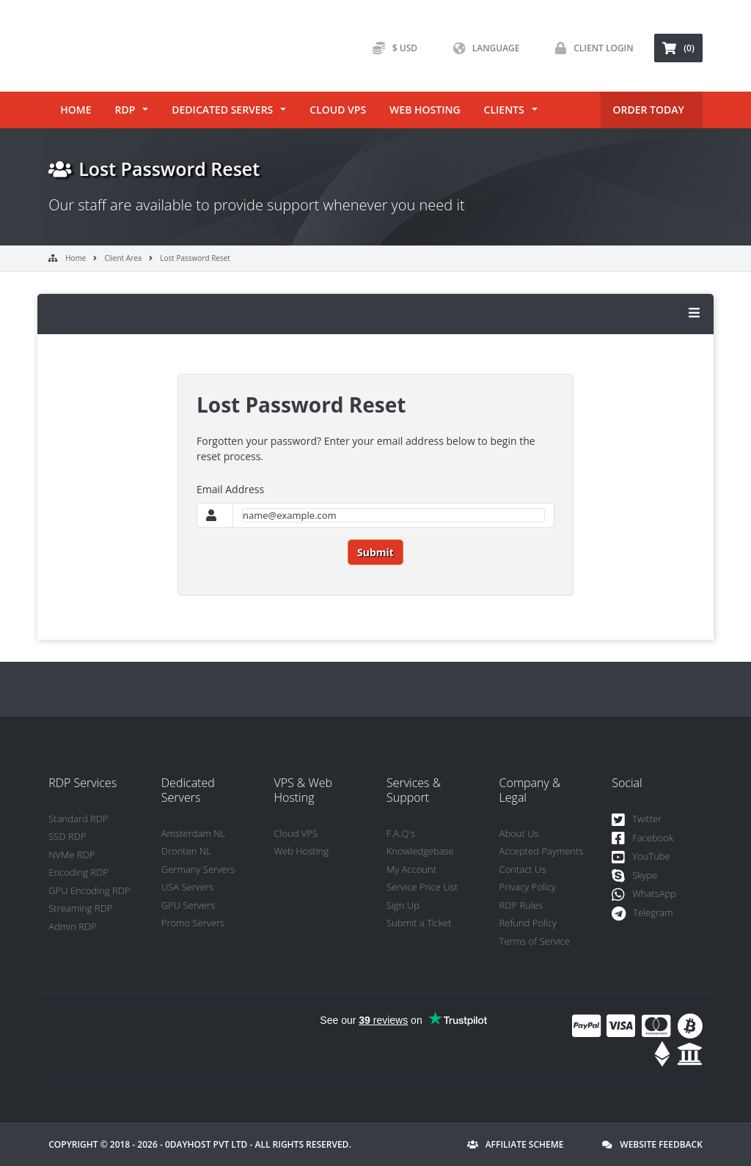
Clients (504, 110)
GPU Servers (188, 905)
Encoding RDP (78, 872)
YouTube (641, 857)
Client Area (123, 258)
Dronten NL (186, 850)
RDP (124, 110)
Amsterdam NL (193, 833)
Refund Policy (528, 922)
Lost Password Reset (195, 258)
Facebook (642, 838)
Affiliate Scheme (515, 1144)
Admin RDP (72, 926)
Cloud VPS (337, 110)
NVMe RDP (71, 854)
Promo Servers (192, 922)
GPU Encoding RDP (89, 890)
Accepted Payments (541, 850)
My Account (411, 869)
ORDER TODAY (648, 110)
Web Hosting (424, 110)
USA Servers (187, 886)
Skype (634, 876)
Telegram (642, 913)
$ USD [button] (391, 48)
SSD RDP (67, 836)
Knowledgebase (420, 850)
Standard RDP (78, 818)
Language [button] (483, 48)
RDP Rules (521, 905)
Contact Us (522, 869)
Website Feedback (652, 1144)
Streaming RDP (80, 908)
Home (75, 110)
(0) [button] (678, 48)
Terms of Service (534, 941)
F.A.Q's (401, 833)
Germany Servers (198, 869)
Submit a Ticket (419, 922)
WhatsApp (644, 894)
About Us (519, 833)
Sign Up (403, 905)
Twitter (637, 819)
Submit (375, 552)
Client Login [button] (591, 48)
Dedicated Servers (222, 110)
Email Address (230, 489)
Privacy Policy (527, 886)
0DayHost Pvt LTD (206, 1144)
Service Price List (422, 886)
